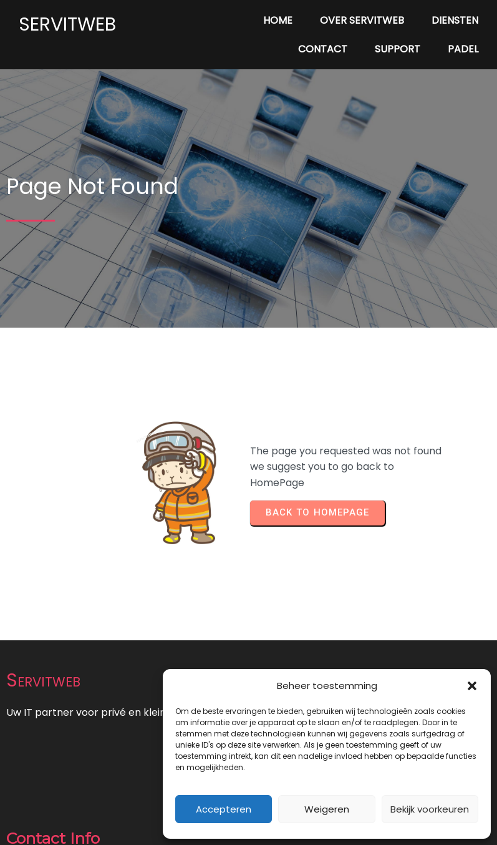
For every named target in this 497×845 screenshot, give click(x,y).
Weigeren (326, 809)
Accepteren (223, 809)
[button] (472, 686)
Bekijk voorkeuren (429, 809)
